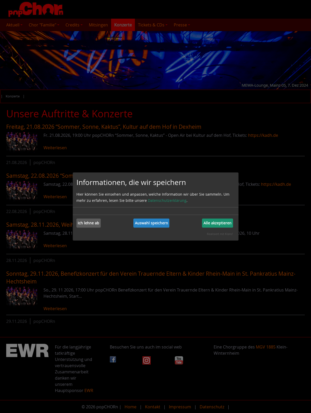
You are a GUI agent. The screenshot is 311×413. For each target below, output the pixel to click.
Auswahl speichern (151, 222)
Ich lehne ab (88, 222)
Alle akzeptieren (218, 222)
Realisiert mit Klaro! (220, 234)
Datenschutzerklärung (167, 200)
